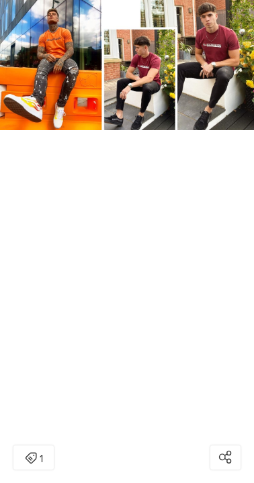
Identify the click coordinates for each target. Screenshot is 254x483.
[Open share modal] (225, 457)
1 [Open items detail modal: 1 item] (34, 459)
